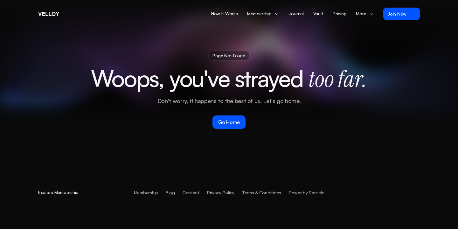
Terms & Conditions (261, 192)
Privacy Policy (220, 192)
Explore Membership (58, 192)
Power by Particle (306, 192)
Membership (146, 192)
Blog (170, 192)
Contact (191, 192)
